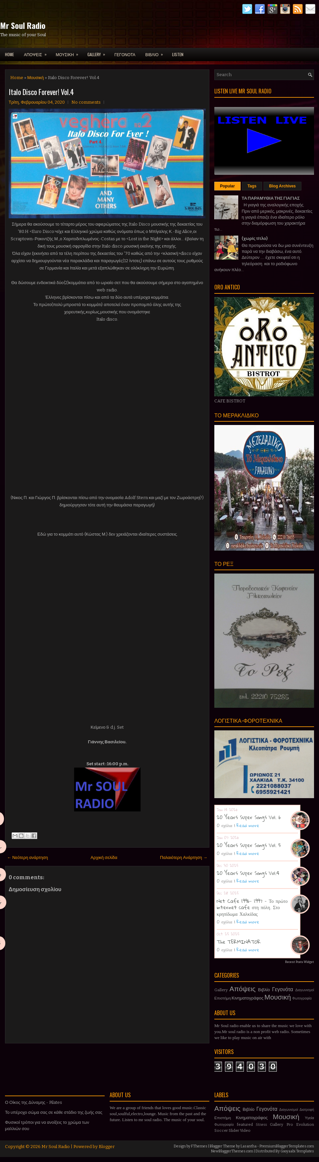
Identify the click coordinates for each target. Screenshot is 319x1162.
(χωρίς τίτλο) (254, 238)
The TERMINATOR (239, 941)
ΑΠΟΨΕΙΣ (37, 52)
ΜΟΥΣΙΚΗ (69, 52)
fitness (261, 1124)
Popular (227, 186)
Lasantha (249, 1146)
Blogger (107, 1146)
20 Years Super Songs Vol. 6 (249, 817)
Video (245, 1130)
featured (245, 1124)
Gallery (221, 990)
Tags (252, 186)
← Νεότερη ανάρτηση (27, 857)
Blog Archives (282, 186)
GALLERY (98, 52)
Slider (234, 1130)
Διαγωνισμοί (304, 990)
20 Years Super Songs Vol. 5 (249, 845)
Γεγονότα (282, 989)
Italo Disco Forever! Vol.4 (41, 91)
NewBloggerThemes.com (232, 1151)
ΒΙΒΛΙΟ (156, 52)
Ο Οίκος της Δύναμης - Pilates (33, 1102)
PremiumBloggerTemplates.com (287, 1146)
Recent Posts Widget (299, 962)
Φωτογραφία (302, 998)
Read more (248, 825)
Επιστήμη (222, 998)
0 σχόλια (224, 825)
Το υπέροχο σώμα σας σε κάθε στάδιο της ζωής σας (53, 1112)
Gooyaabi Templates (297, 1151)
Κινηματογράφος (248, 998)
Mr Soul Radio (23, 25)
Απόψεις (243, 989)
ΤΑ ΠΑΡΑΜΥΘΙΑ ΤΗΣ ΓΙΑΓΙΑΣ (271, 198)
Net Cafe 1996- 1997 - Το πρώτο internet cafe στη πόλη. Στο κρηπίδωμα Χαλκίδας (252, 907)
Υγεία (309, 1117)
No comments (86, 102)
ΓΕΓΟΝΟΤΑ (124, 54)
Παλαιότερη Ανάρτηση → (184, 857)
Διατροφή (306, 1110)
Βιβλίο (264, 989)
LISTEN (177, 54)
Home (9, 54)
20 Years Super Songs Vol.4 (248, 873)
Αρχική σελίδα (104, 857)
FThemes (199, 1146)
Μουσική (35, 77)
